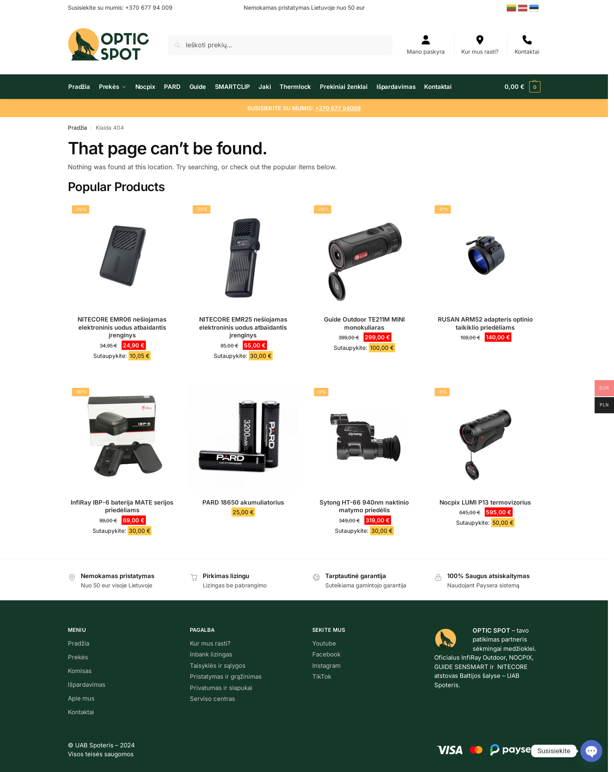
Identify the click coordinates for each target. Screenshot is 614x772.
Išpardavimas (86, 684)
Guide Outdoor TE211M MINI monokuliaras (364, 323)
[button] (521, 87)
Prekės (78, 657)
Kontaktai (527, 45)
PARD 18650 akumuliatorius (243, 502)
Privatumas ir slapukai (221, 688)
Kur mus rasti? (479, 45)
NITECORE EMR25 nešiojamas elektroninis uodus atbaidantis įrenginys (243, 327)
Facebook (326, 654)
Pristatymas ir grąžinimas (226, 676)
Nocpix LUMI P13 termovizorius (485, 502)
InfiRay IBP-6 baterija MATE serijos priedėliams (122, 506)
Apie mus (81, 698)
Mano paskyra (426, 45)
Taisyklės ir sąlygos (218, 665)
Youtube (324, 643)
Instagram (326, 665)
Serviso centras (212, 699)
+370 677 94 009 (148, 7)
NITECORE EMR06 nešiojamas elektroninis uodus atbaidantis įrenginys (122, 327)
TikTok (321, 676)
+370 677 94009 (338, 108)
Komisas (80, 671)
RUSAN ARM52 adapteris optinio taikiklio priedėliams (485, 323)
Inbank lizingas (211, 654)
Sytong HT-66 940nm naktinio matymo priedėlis (364, 506)
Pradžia (77, 127)
